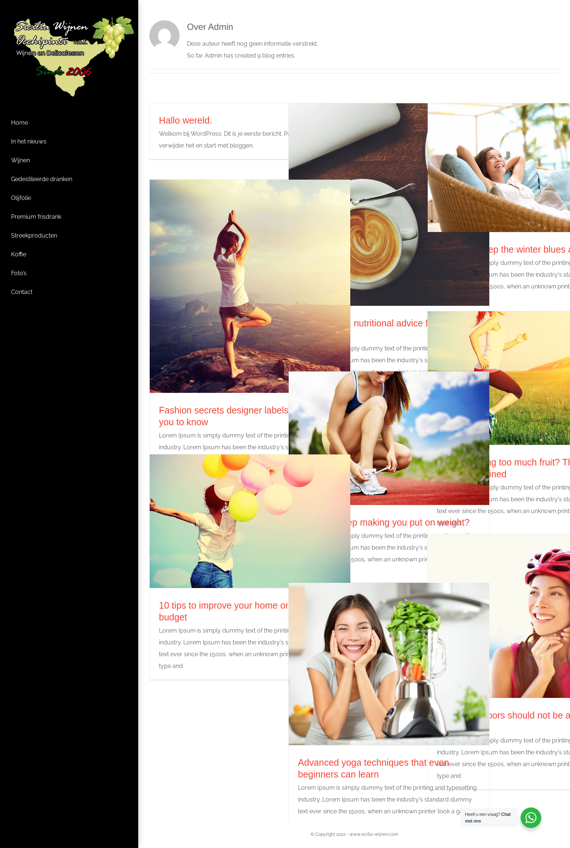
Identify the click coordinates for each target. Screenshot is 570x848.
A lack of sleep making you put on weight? (384, 522)
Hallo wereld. (185, 120)
